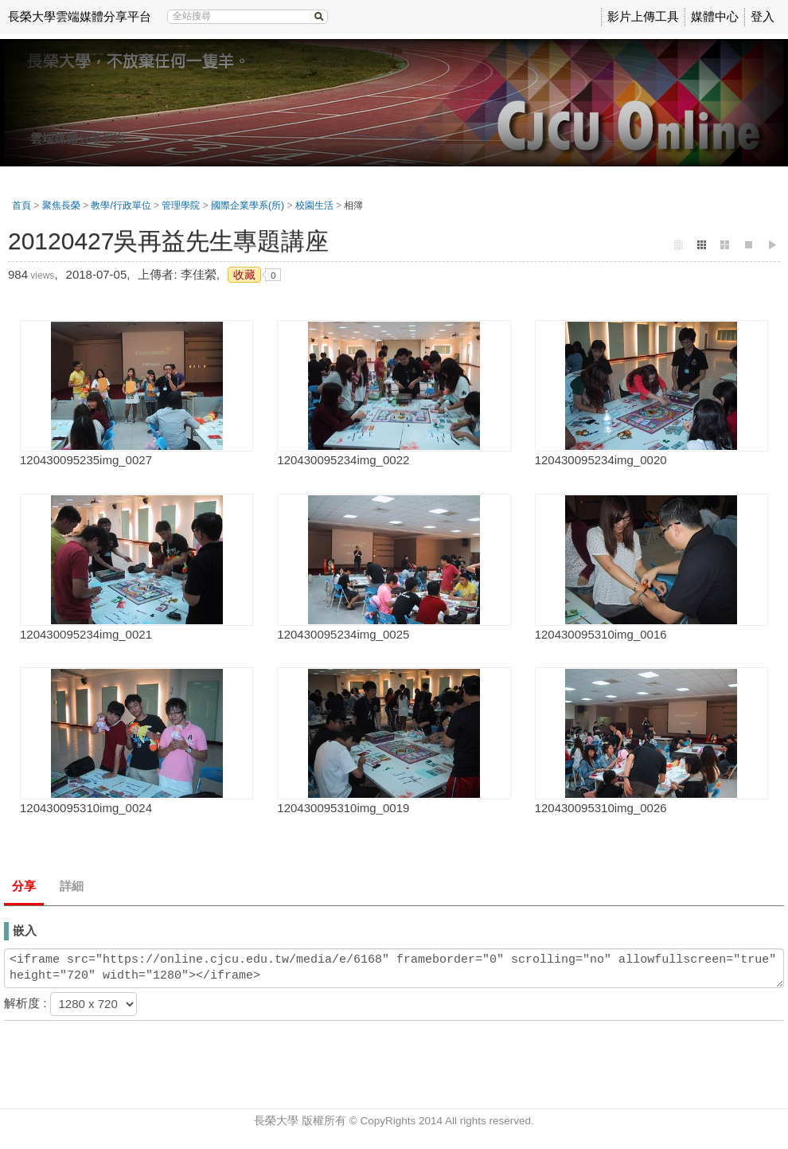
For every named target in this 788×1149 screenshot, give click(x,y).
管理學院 (181, 205)
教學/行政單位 (120, 205)
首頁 (21, 205)
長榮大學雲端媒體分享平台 (79, 16)
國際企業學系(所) (247, 205)
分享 (24, 886)
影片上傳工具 (643, 16)
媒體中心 (715, 16)
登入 (762, 16)
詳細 (72, 886)
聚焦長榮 (61, 205)
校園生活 (314, 205)
